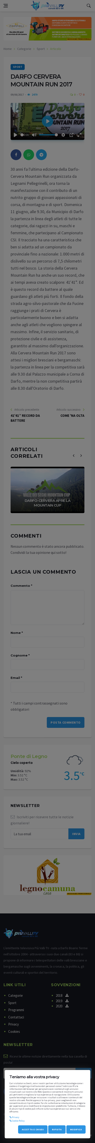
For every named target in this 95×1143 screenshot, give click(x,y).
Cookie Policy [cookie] (17, 1120)
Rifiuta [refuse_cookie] (57, 1129)
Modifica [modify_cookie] (76, 1129)
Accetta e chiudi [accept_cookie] (33, 1129)
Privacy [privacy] (14, 1117)
